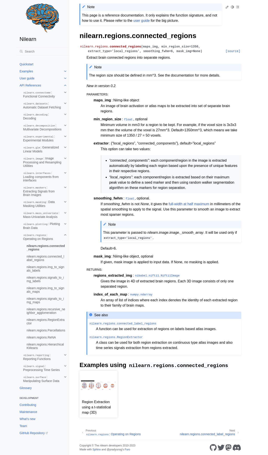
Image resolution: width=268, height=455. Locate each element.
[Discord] (236, 447)
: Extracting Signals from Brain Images (39, 191)
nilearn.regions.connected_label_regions (45, 258)
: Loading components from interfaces (41, 176)
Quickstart (26, 64)
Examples (26, 71)
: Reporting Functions (37, 357)
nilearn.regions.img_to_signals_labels (45, 268)
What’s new (27, 419)
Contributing (28, 405)
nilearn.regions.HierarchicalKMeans (45, 346)
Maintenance (28, 412)
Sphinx (96, 449)
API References (30, 85)
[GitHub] (213, 447)
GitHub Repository (32, 433)
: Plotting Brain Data (41, 226)
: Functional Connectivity (39, 94)
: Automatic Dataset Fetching (42, 105)
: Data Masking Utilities (39, 204)
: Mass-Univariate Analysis (41, 215)
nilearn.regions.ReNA (41, 337)
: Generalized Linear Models (41, 149)
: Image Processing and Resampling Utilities (42, 162)
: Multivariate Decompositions (42, 127)
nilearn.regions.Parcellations (46, 330)
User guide (27, 78)
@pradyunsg (114, 449)
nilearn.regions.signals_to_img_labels (45, 279)
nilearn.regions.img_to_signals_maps (45, 289)
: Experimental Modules (39, 138)
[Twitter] (221, 447)
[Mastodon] (228, 447)
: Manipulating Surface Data (41, 379)
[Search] (42, 51)
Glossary (26, 388)
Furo (127, 449)
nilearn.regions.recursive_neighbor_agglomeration (46, 310)
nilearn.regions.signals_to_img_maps (45, 300)
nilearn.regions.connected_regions (46, 247)
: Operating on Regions (38, 237)
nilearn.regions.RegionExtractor (46, 321)
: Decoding (36, 116)
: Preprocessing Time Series (41, 368)
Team (23, 426)
